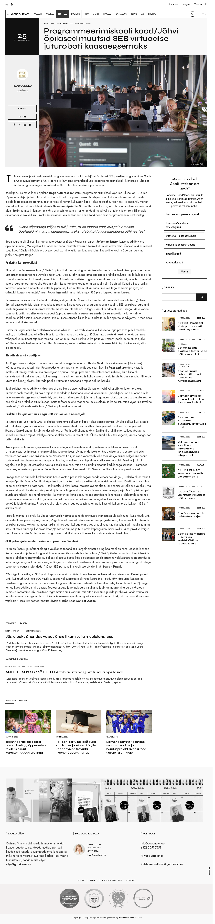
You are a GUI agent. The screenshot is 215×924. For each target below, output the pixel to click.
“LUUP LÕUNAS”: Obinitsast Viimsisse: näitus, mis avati (191, 495)
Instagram (186, 4)
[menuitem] (38, 14)
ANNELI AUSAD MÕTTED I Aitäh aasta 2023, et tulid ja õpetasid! (64, 672)
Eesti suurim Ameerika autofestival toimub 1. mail (192, 422)
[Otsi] (201, 297)
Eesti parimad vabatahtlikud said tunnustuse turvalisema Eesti (190, 375)
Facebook (174, 4)
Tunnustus (183, 366)
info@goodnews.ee (153, 843)
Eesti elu (55, 23)
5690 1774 (92, 851)
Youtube (198, 4)
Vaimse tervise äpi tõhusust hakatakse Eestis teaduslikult (191, 399)
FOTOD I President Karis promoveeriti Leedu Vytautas (190, 326)
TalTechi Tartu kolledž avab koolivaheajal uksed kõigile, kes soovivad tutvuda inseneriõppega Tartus (76, 747)
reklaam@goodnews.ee (168, 864)
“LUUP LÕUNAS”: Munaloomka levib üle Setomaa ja (190, 473)
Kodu (46, 23)
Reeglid (94, 880)
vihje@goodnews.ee (18, 864)
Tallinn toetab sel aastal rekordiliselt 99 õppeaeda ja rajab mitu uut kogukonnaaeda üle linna (26, 747)
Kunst (200, 486)
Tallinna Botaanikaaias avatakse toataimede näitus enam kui (192, 349)
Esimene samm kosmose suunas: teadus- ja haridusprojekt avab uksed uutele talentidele (126, 747)
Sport (16, 631)
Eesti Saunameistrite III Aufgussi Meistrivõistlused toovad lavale (191, 538)
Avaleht (81, 880)
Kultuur (200, 465)
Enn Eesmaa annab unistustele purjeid (191, 514)
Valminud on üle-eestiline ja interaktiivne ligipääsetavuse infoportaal (189, 448)
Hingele (16, 666)
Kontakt (130, 880)
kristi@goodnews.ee (96, 855)
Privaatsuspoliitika (152, 856)
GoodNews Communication (130, 917)
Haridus (64, 23)
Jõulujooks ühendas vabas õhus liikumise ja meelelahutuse (59, 636)
